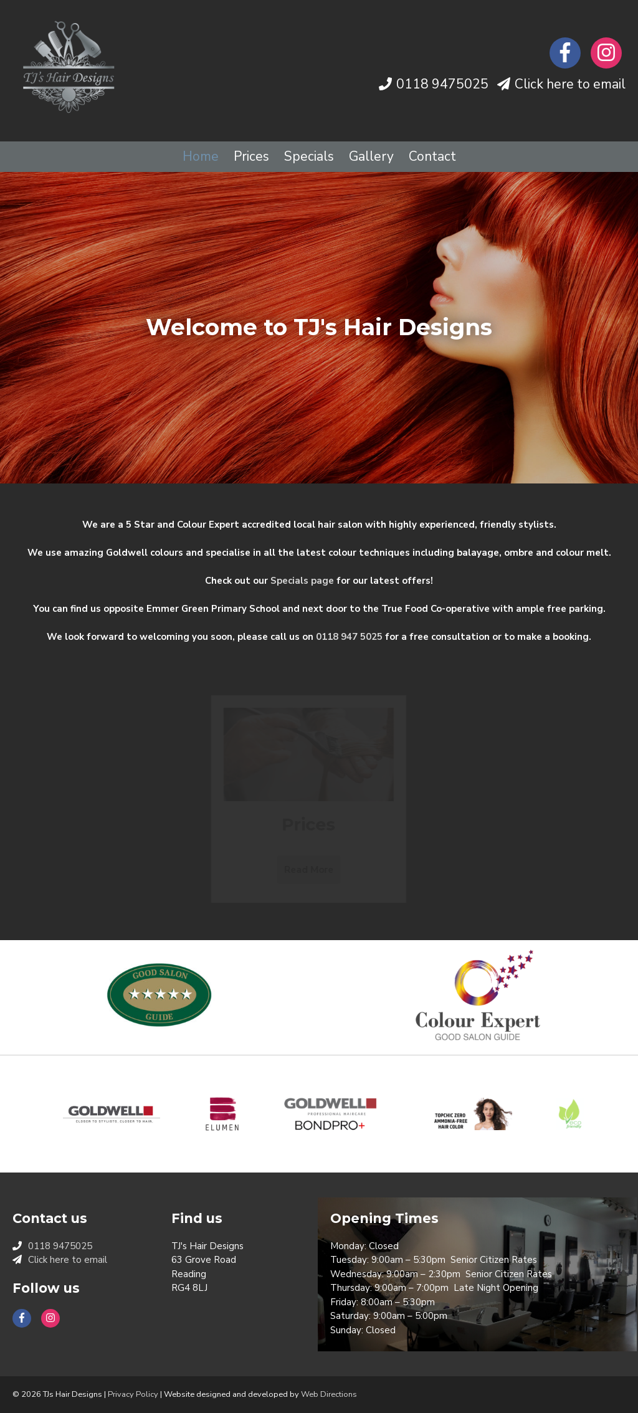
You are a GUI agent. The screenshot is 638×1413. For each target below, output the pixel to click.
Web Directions (329, 1394)
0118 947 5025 (349, 636)
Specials (309, 156)
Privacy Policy (133, 1394)
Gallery (371, 156)
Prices (251, 156)
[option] (319, 327)
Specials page (302, 580)
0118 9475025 (442, 84)
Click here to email (570, 84)
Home (201, 156)
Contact (432, 156)
